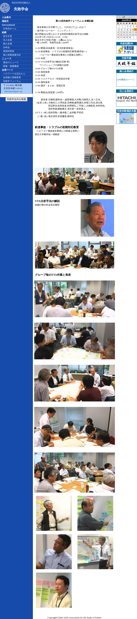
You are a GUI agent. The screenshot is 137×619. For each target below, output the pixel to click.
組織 (4, 32)
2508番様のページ (125, 79)
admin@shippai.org (13, 91)
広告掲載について (45, 13)
